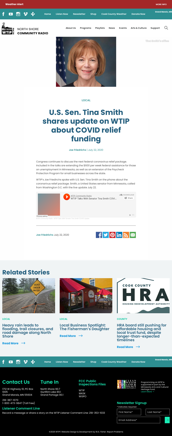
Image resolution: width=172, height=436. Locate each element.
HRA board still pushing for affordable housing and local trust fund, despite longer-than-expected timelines (141, 332)
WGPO (82, 396)
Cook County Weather (113, 14)
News (112, 28)
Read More (14, 343)
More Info (161, 5)
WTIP (82, 390)
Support (155, 28)
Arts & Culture (139, 28)
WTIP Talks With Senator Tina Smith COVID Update (71, 218)
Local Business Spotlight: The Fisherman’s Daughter (84, 327)
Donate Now (138, 14)
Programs (85, 28)
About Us (71, 28)
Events (123, 28)
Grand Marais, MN (163, 12)
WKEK (82, 393)
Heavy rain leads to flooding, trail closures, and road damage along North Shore (27, 330)
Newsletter (79, 14)
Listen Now (62, 14)
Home (47, 14)
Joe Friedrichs (77, 150)
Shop (93, 14)
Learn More (147, 391)
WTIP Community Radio (44, 218)
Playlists (100, 28)
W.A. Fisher (101, 431)
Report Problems (115, 431)
